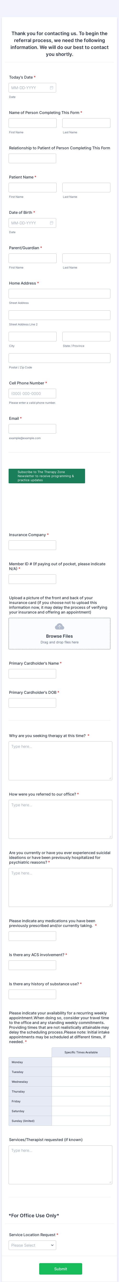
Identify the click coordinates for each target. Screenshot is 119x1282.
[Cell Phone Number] (32, 393)
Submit (60, 1232)
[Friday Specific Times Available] (81, 1064)
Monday (17, 1025)
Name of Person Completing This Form (45, 112)
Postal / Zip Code (20, 367)
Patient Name (22, 177)
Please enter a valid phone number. (32, 402)
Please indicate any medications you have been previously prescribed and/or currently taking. (53, 886)
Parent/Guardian (25, 247)
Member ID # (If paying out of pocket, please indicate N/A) (57, 529)
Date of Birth (22, 212)
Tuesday (17, 1035)
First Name (16, 132)
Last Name (70, 132)
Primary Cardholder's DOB (34, 655)
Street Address (19, 303)
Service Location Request (33, 1198)
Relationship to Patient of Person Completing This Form (59, 147)
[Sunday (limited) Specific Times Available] (81, 1084)
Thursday (18, 1055)
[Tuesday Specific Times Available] (81, 1035)
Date (12, 97)
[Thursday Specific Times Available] (81, 1055)
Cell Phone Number (28, 383)
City (12, 346)
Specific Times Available (81, 1016)
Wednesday (20, 1045)
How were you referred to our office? (44, 757)
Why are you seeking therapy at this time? (49, 699)
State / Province (73, 346)
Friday (16, 1065)
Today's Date (22, 77)
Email (15, 418)
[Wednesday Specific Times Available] (81, 1045)
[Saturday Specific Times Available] (81, 1074)
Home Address (24, 283)
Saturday (18, 1074)
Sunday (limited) (23, 1084)
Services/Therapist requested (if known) (46, 1103)
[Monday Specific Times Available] (81, 1025)
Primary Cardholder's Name (35, 626)
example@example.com (25, 438)
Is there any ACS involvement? (38, 918)
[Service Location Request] (32, 1208)
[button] (51, 87)
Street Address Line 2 (23, 324)
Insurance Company (29, 498)
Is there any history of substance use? (45, 947)
